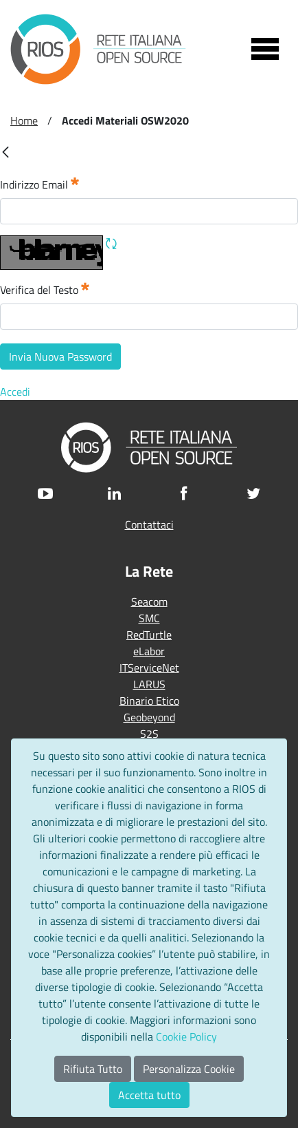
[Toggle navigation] (265, 49)
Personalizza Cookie (189, 1069)
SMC (149, 618)
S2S (149, 733)
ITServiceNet (149, 667)
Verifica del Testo (44, 289)
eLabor (149, 651)
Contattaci (149, 524)
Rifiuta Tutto (92, 1069)
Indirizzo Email (39, 184)
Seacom (149, 601)
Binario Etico (149, 700)
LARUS (149, 684)
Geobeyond (149, 717)
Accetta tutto (149, 1095)
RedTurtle (149, 634)
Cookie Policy (186, 1036)
